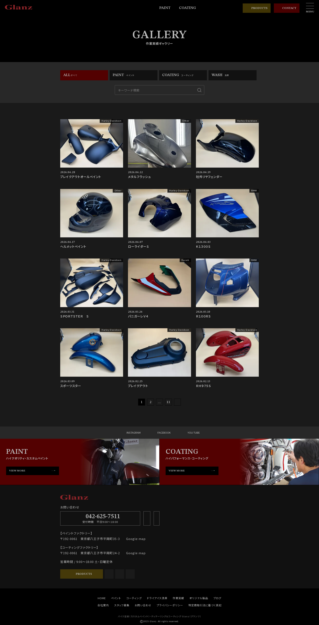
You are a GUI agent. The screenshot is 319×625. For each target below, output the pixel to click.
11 (168, 402)
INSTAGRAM (129, 432)
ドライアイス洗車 (157, 598)
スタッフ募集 (122, 605)
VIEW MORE (17, 470)
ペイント (116, 598)
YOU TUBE (190, 432)
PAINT (166, 8)
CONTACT (286, 8)
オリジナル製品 (198, 598)
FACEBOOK (160, 432)
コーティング (134, 598)
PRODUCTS (257, 8)
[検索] (199, 90)
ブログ (217, 598)
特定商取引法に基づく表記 (205, 605)
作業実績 (178, 598)
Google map (134, 539)
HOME (102, 598)
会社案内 (103, 605)
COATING (189, 8)
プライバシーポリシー (170, 605)
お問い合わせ (143, 605)
